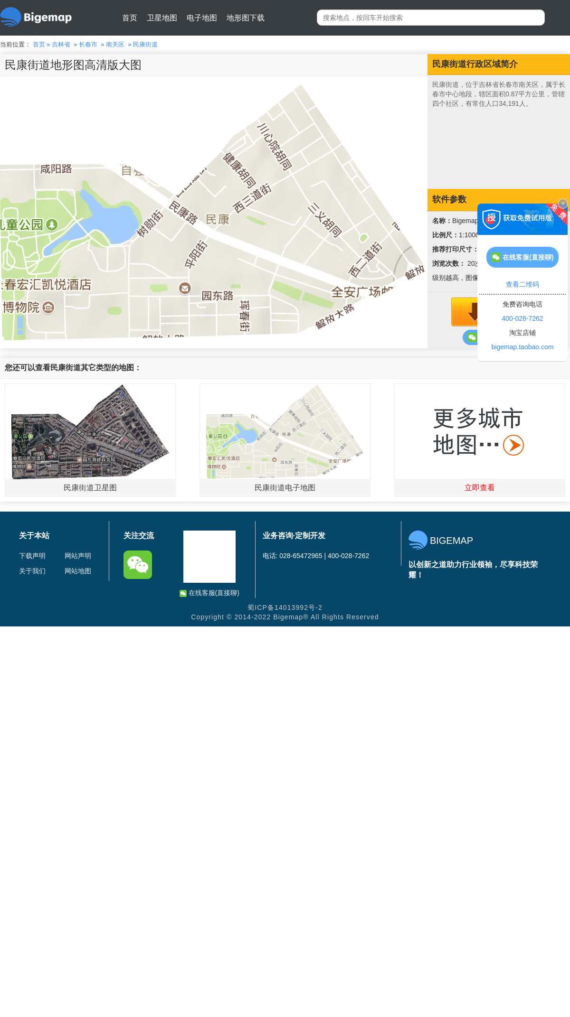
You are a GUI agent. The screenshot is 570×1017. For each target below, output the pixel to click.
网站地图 (78, 571)
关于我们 (32, 571)
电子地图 (202, 18)
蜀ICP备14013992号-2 (285, 607)
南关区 (115, 44)
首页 (129, 18)
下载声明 (32, 556)
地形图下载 (246, 18)
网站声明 (78, 556)
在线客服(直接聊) (209, 593)
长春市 (88, 44)
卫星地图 (162, 18)
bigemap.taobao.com (523, 347)
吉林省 (61, 44)
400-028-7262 (522, 318)
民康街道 (145, 44)
